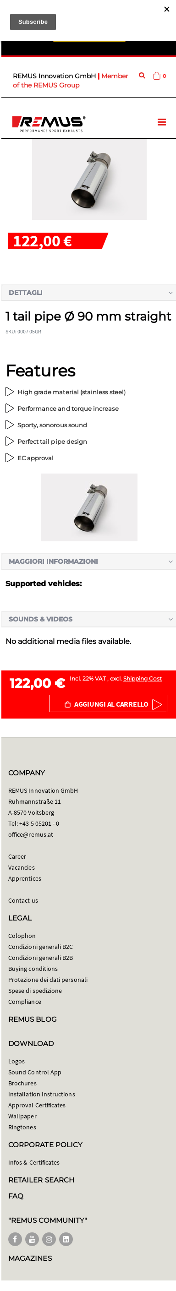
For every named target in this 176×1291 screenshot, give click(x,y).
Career (17, 856)
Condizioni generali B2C (40, 946)
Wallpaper (22, 1116)
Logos (16, 1061)
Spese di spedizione (35, 990)
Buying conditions (33, 968)
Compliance (24, 1001)
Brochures (22, 1083)
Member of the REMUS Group (70, 80)
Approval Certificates (37, 1105)
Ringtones (22, 1127)
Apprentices (24, 878)
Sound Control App (34, 1072)
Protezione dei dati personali (48, 979)
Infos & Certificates (34, 1162)
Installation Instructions (41, 1094)
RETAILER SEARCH (41, 1180)
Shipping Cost (142, 678)
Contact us (23, 900)
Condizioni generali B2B (40, 957)
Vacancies (21, 867)
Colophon (22, 935)
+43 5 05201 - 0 (39, 823)
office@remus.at (30, 834)
